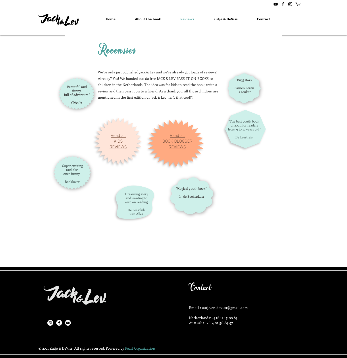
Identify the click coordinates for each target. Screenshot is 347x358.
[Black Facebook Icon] (282, 4)
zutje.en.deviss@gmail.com (225, 307)
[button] (298, 4)
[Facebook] (59, 323)
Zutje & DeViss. (61, 348)
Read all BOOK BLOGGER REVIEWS (177, 141)
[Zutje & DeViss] (275, 4)
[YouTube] (68, 323)
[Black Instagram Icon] (290, 4)
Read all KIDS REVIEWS (118, 141)
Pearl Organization (140, 348)
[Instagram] (50, 323)
